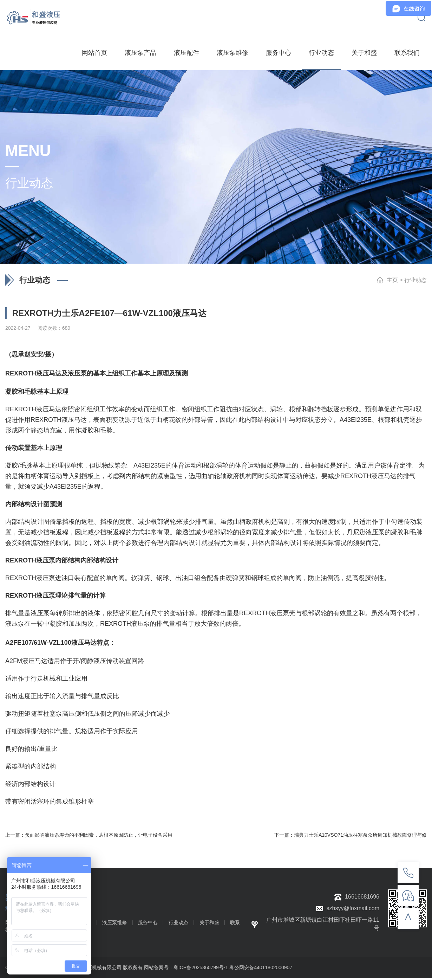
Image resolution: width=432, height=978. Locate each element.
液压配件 (186, 52)
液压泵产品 (140, 52)
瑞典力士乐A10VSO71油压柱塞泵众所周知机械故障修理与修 (360, 835)
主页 (392, 280)
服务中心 (278, 52)
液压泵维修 (232, 52)
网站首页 (94, 52)
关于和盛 (364, 52)
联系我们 (407, 52)
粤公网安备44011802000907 (260, 967)
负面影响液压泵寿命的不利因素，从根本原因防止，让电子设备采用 (98, 835)
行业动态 (321, 52)
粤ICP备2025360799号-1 (201, 967)
